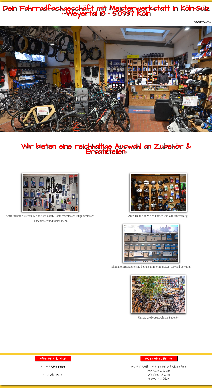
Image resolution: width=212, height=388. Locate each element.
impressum (55, 367)
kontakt (55, 375)
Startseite (202, 22)
